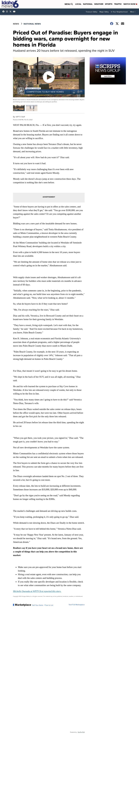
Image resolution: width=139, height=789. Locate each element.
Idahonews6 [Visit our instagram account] (7, 11)
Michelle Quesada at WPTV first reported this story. (37, 591)
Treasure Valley (91, 12)
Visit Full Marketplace (77, 605)
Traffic (118, 4)
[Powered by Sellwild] (81, 732)
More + (132, 12)
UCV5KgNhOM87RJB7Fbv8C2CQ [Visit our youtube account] (15, 11)
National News (32, 23)
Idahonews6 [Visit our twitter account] (11, 11)
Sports (108, 4)
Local (78, 4)
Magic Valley (104, 12)
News (16, 23)
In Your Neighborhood (119, 12)
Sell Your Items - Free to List (42, 605)
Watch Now (130, 4)
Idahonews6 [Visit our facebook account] (4, 11)
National (88, 4)
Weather (98, 4)
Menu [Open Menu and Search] (69, 4)
